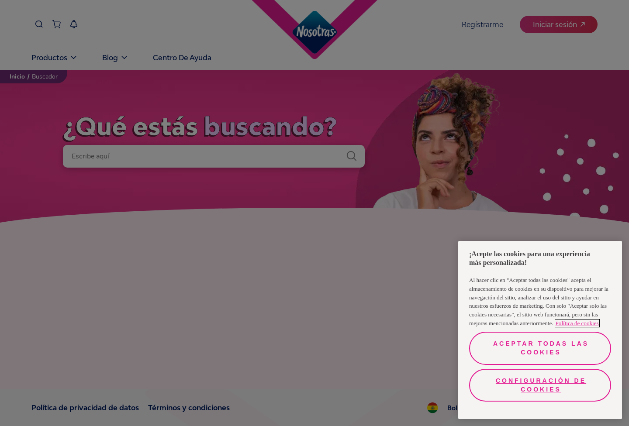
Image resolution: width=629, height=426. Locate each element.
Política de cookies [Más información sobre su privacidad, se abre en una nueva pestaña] (577, 323)
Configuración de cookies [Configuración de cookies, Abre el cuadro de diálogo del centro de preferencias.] (541, 385)
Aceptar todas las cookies (541, 348)
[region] (540, 330)
